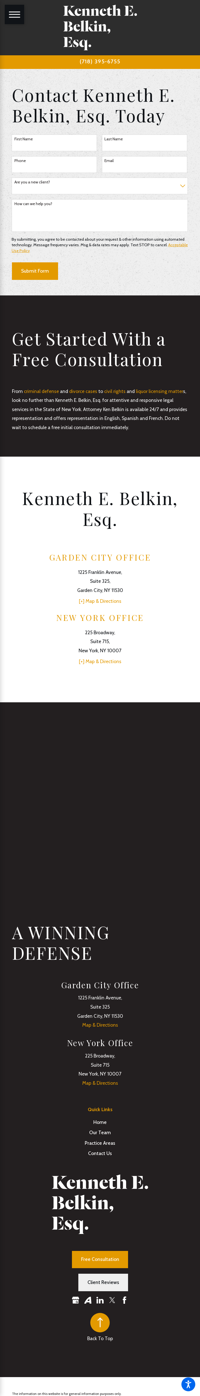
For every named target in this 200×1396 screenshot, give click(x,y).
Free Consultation (100, 1259)
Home (100, 1122)
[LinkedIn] (100, 1300)
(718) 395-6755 (100, 61)
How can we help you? (33, 203)
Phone (20, 160)
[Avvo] (87, 1300)
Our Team (100, 1132)
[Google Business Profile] (75, 1300)
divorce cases (83, 391)
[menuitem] (100, 1122)
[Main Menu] (14, 14)
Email (109, 160)
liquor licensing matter (159, 391)
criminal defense (41, 391)
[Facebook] (124, 1300)
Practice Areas (100, 1143)
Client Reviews (103, 1282)
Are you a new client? (32, 182)
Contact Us (100, 1153)
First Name (23, 139)
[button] (188, 1384)
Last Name (113, 139)
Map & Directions (100, 1025)
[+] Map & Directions (100, 601)
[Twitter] (112, 1300)
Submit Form (35, 271)
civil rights (115, 391)
